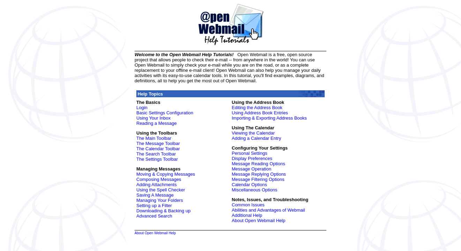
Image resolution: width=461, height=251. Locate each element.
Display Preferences (252, 158)
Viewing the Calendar (253, 133)
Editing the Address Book (257, 107)
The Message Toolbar (158, 143)
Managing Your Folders (159, 200)
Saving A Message (155, 195)
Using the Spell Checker (160, 189)
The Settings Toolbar (157, 159)
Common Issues (248, 204)
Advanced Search (154, 216)
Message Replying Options (259, 174)
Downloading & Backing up (163, 210)
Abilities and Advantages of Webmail (268, 210)
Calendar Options (249, 184)
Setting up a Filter (154, 205)
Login (142, 107)
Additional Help (247, 215)
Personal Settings (249, 153)
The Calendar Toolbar (158, 148)
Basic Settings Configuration (164, 112)
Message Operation (251, 169)
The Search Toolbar (156, 154)
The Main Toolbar (153, 138)
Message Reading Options (258, 163)
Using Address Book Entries (260, 112)
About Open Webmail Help (259, 220)
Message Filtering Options (258, 179)
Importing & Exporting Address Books (269, 118)
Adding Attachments (156, 184)
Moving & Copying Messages (165, 174)
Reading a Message (156, 123)
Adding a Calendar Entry (256, 138)
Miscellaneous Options (255, 189)
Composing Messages (158, 179)
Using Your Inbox (153, 118)
